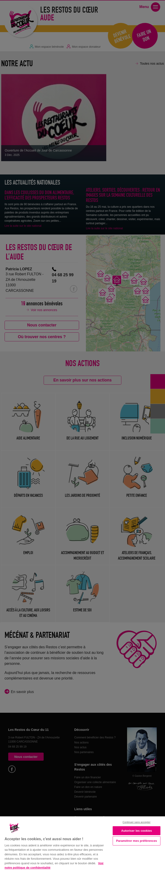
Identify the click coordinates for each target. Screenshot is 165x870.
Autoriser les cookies (136, 830)
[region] (82, 842)
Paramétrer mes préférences (136, 840)
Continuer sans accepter (136, 822)
